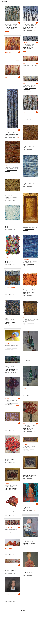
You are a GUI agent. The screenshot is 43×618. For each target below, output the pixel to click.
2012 (12, 57)
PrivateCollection (7, 28)
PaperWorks (9, 349)
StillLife (32, 359)
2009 (30, 147)
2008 (30, 230)
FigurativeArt (15, 27)
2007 (12, 349)
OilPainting (9, 27)
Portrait (11, 601)
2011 (12, 27)
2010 (14, 82)
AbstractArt (32, 147)
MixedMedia (27, 147)
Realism (24, 360)
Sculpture (32, 230)
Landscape (12, 28)
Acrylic (12, 350)
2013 (29, 27)
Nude (36, 509)
